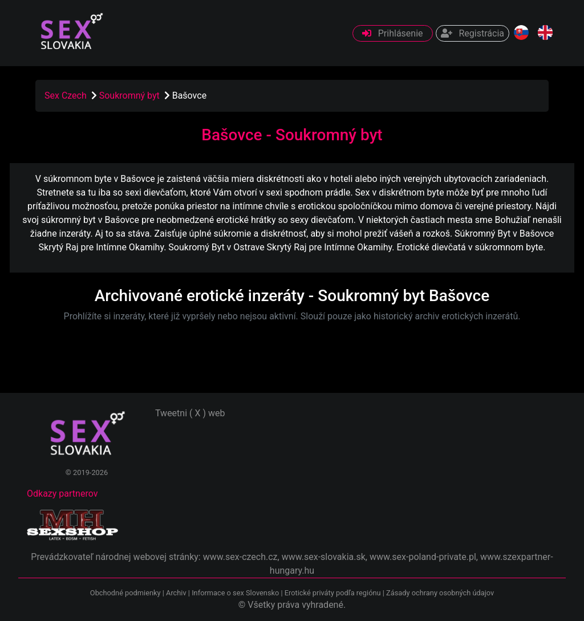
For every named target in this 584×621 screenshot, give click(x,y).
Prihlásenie (392, 33)
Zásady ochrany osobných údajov (440, 592)
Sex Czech (65, 95)
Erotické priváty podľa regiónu (333, 592)
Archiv (176, 592)
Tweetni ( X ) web (190, 413)
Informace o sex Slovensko (235, 592)
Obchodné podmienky (126, 592)
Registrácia (472, 33)
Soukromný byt (130, 95)
